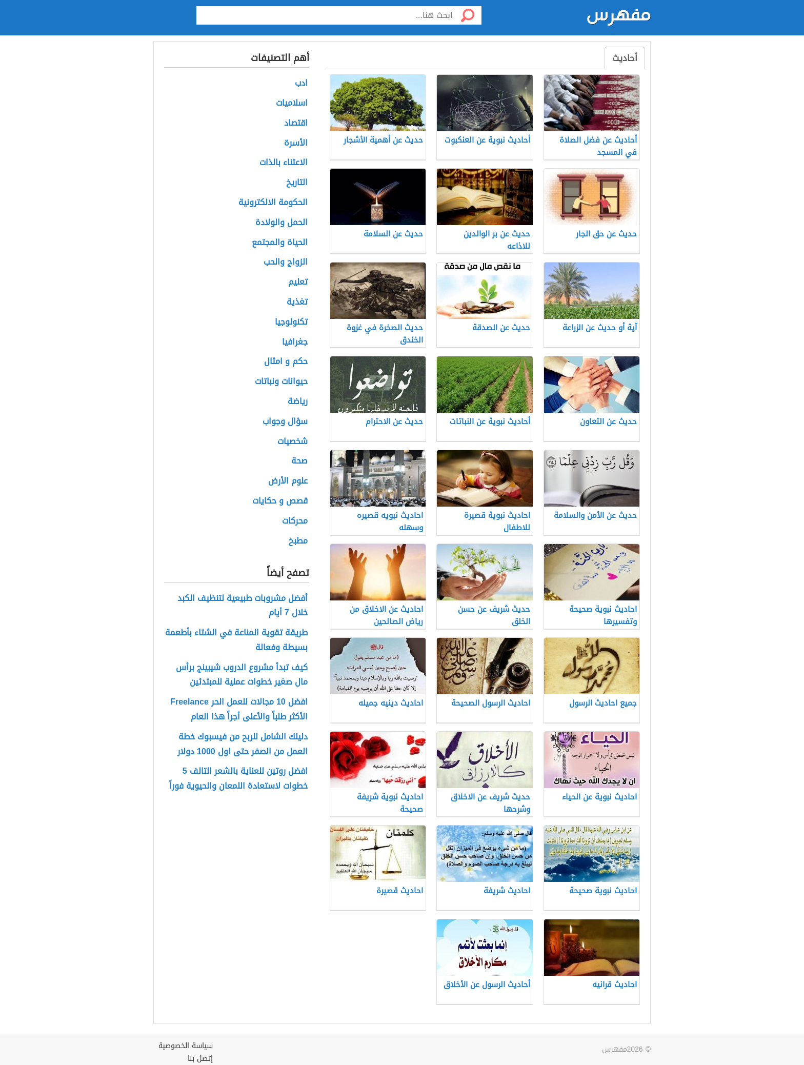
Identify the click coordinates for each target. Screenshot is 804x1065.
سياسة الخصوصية (185, 1045)
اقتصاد (296, 123)
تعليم (298, 282)
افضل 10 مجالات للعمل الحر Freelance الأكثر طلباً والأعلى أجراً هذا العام (239, 710)
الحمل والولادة (281, 222)
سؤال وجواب (285, 421)
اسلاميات (292, 103)
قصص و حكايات (280, 501)
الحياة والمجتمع (280, 242)
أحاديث (624, 58)
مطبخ (298, 541)
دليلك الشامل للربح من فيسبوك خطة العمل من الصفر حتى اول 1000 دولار (242, 744)
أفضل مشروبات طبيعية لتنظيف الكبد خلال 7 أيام (242, 606)
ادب (301, 83)
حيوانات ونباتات (281, 381)
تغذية (297, 302)
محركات (295, 521)
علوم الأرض (288, 481)
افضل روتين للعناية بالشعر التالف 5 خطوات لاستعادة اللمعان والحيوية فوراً (238, 779)
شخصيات (292, 441)
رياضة (298, 401)
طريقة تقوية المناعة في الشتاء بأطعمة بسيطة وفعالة (236, 640)
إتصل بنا (200, 1058)
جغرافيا (295, 342)
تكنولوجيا (291, 322)
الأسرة (296, 143)
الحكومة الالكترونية (273, 202)
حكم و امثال (286, 361)
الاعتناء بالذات (283, 162)
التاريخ (297, 182)
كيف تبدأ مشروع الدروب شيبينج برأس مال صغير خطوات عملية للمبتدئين (242, 675)
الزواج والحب (286, 262)
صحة (299, 461)
